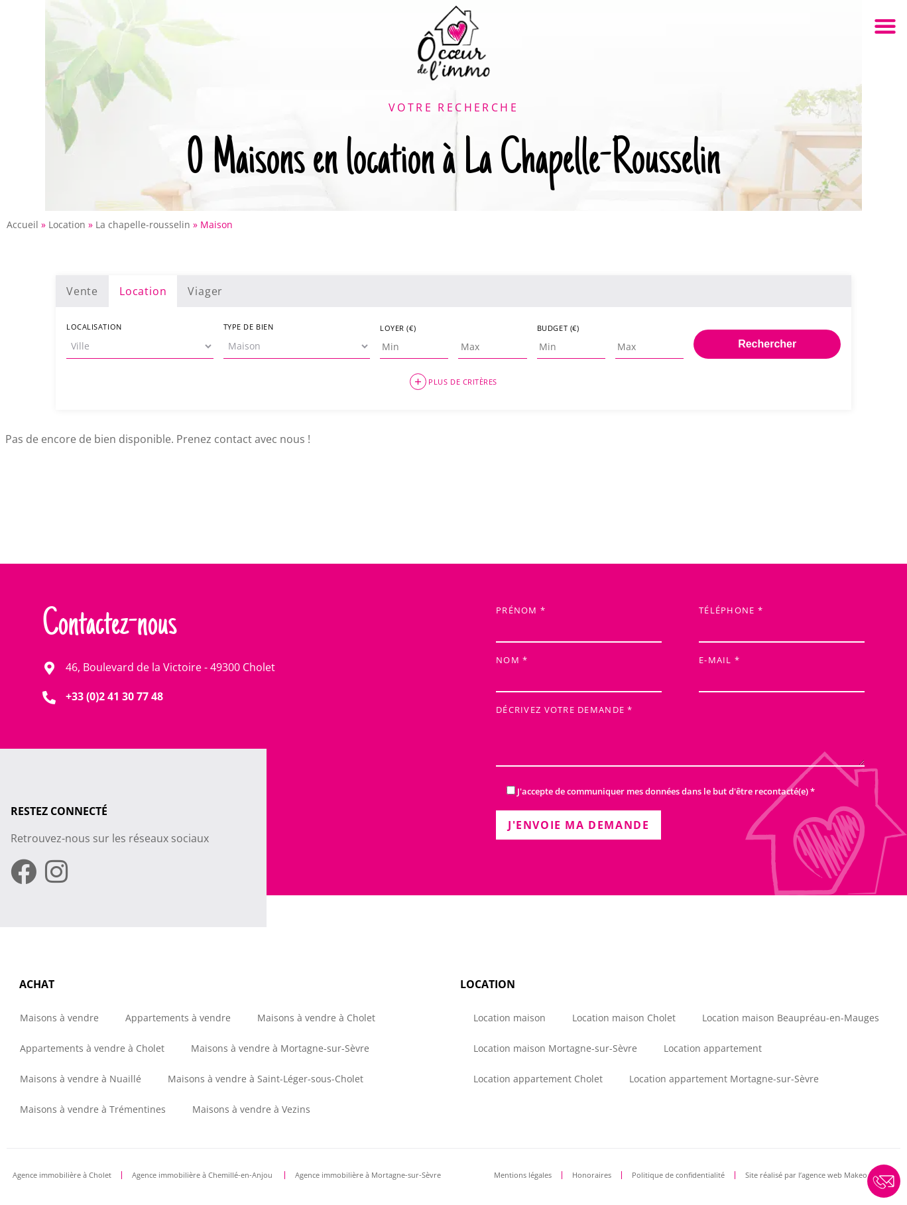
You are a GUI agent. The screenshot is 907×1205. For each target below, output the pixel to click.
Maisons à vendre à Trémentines (93, 1109)
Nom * (579, 670)
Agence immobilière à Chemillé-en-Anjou (203, 1175)
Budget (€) (558, 328)
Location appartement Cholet (538, 1078)
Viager (205, 291)
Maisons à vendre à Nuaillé (80, 1078)
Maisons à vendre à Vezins (251, 1109)
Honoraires (591, 1175)
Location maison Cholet (624, 1017)
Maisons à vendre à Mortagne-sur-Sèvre (280, 1048)
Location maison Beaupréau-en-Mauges (790, 1017)
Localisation (94, 327)
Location (67, 224)
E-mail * (782, 670)
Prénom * (579, 620)
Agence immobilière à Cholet (62, 1175)
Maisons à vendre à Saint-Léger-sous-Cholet (265, 1078)
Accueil (22, 224)
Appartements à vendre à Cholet (92, 1048)
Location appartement (713, 1048)
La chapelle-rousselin (142, 224)
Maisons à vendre (59, 1017)
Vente (82, 291)
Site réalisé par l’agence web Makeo (806, 1175)
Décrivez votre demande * (680, 737)
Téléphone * (782, 620)
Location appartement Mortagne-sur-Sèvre (724, 1078)
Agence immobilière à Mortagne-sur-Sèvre (368, 1175)
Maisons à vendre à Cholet (316, 1017)
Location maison (509, 1017)
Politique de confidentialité (678, 1175)
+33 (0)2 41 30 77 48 (114, 696)
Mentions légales (523, 1175)
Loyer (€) (398, 328)
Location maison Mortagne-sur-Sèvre (555, 1048)
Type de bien (248, 327)
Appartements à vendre (178, 1017)
